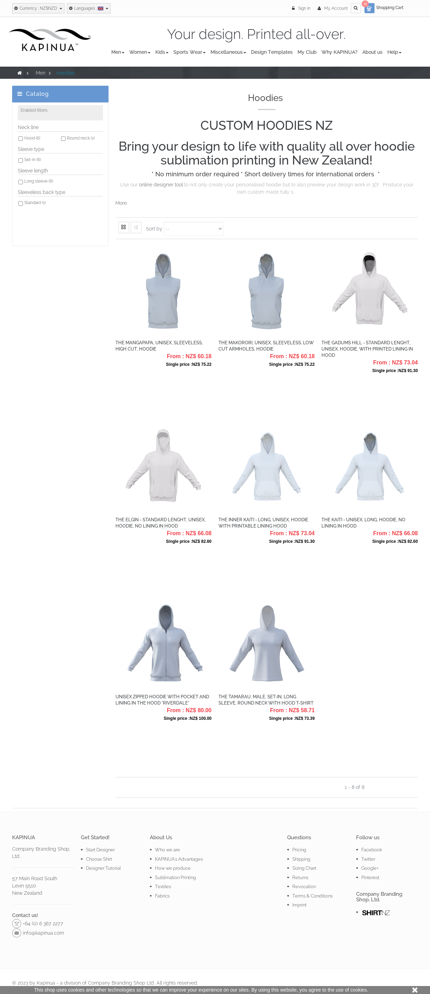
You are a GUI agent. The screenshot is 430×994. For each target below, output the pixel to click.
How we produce (173, 868)
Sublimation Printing (175, 877)
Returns (300, 877)
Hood (32, 140)
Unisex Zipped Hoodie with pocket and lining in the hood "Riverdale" (162, 700)
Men (40, 73)
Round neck (81, 140)
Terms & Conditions (312, 896)
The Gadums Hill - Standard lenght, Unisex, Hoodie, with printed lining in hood (367, 349)
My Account (333, 8)
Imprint (299, 905)
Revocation (304, 886)
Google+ (369, 868)
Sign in (301, 8)
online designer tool (161, 184)
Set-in (32, 162)
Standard (35, 205)
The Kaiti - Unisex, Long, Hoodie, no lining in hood (363, 523)
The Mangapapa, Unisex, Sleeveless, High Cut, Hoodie (159, 346)
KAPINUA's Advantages (179, 859)
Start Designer (100, 849)
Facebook (371, 849)
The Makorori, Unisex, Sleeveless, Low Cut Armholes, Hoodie (266, 346)
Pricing (299, 849)
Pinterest (370, 877)
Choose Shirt (99, 859)
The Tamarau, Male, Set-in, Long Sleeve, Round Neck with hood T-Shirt (265, 700)
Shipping (301, 859)
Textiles (163, 886)
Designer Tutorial (103, 868)
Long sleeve (38, 183)
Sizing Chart (304, 868)
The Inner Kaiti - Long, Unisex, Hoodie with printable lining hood (263, 523)
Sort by (154, 228)
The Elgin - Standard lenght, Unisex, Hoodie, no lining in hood (160, 523)
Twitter (368, 859)
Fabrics (162, 896)
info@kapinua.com (43, 933)
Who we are (167, 849)
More (121, 203)
